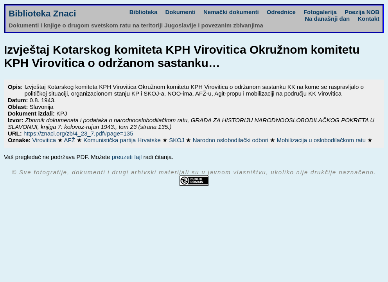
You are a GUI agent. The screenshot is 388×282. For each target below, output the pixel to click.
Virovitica (44, 140)
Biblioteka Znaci (42, 13)
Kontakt (368, 18)
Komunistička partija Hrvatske (122, 140)
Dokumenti (180, 12)
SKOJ (177, 140)
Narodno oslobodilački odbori (231, 140)
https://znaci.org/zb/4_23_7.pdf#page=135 (78, 133)
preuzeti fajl (127, 157)
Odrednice (281, 12)
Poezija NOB (362, 12)
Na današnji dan (327, 18)
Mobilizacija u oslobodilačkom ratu (322, 140)
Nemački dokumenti (231, 12)
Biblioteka (143, 12)
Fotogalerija (320, 12)
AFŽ (70, 140)
